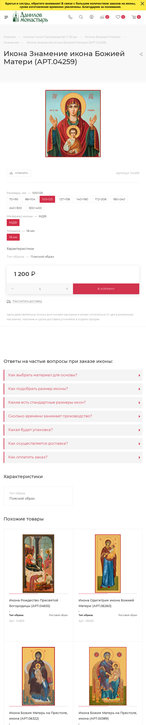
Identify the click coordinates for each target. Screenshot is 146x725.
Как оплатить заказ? (27, 457)
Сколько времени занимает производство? (50, 416)
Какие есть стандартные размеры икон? (47, 402)
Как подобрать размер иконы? (38, 388)
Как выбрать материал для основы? (42, 375)
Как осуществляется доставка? (38, 443)
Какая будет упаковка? (30, 429)
